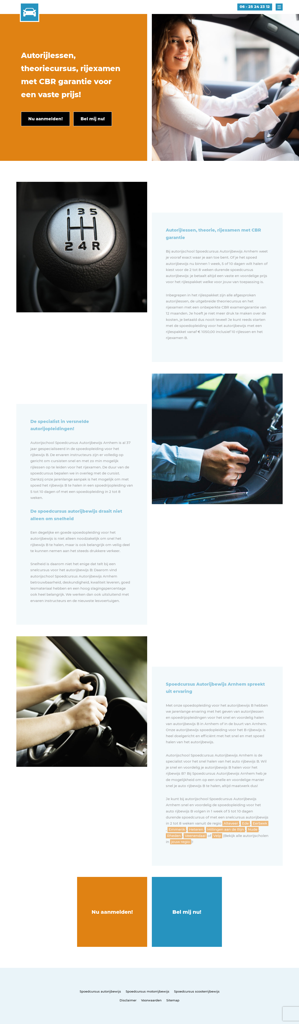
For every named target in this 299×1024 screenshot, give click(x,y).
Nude (252, 842)
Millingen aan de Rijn (225, 842)
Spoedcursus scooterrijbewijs (197, 991)
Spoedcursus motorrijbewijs (147, 991)
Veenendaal (195, 848)
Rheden (174, 848)
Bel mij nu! (186, 912)
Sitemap (172, 1000)
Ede (245, 836)
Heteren (196, 842)
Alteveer (231, 836)
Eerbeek (260, 836)
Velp (217, 848)
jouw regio (180, 854)
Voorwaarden (151, 1000)
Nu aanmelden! (112, 912)
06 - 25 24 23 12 (255, 6)
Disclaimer (128, 1000)
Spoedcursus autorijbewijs (100, 991)
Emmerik (177, 842)
